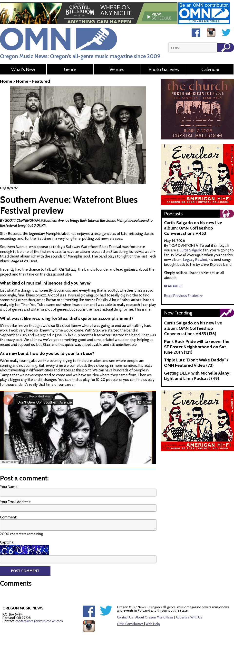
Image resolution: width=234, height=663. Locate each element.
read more (173, 286)
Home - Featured (33, 81)
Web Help (153, 624)
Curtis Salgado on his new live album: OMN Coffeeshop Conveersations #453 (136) (193, 328)
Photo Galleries (163, 69)
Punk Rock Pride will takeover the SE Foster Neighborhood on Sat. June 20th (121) (196, 347)
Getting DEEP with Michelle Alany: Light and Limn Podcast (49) (197, 375)
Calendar (210, 69)
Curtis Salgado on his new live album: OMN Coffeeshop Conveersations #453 (193, 228)
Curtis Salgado (191, 250)
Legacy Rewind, (195, 260)
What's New (23, 69)
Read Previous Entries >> (183, 296)
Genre (70, 69)
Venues (116, 69)
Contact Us (125, 617)
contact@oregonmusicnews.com (39, 621)
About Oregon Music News (154, 617)
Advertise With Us (189, 617)
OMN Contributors (130, 624)
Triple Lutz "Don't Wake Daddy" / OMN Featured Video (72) (196, 362)
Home (6, 81)
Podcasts (173, 214)
